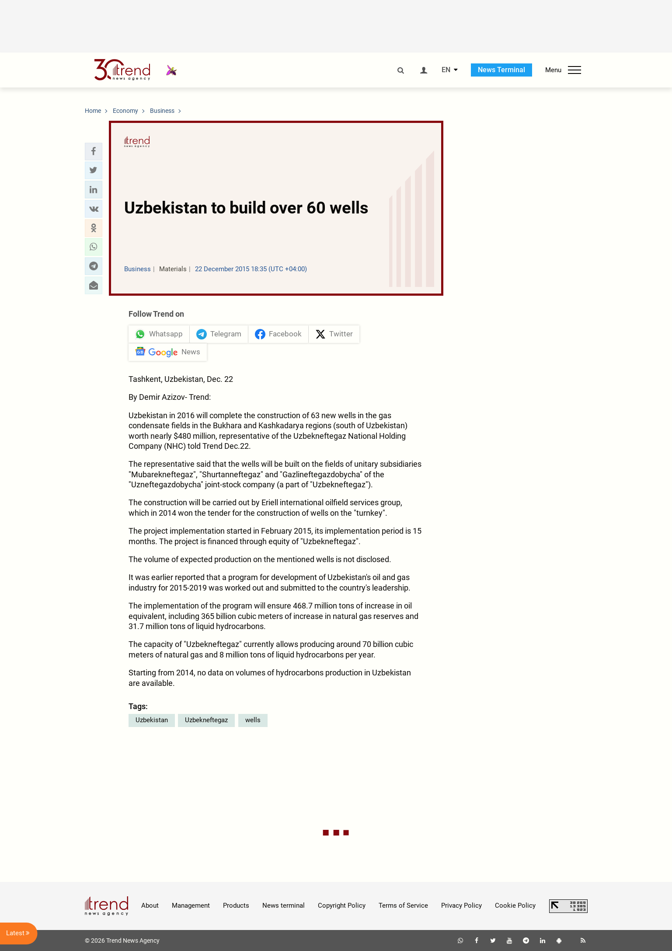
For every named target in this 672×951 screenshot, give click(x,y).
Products (236, 905)
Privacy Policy (461, 905)
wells (253, 720)
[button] (93, 151)
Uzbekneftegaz (206, 720)
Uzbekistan (152, 720)
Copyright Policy (342, 905)
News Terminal (501, 70)
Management (191, 905)
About (150, 905)
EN (446, 69)
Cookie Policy (515, 905)
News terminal (283, 905)
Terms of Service (403, 905)
